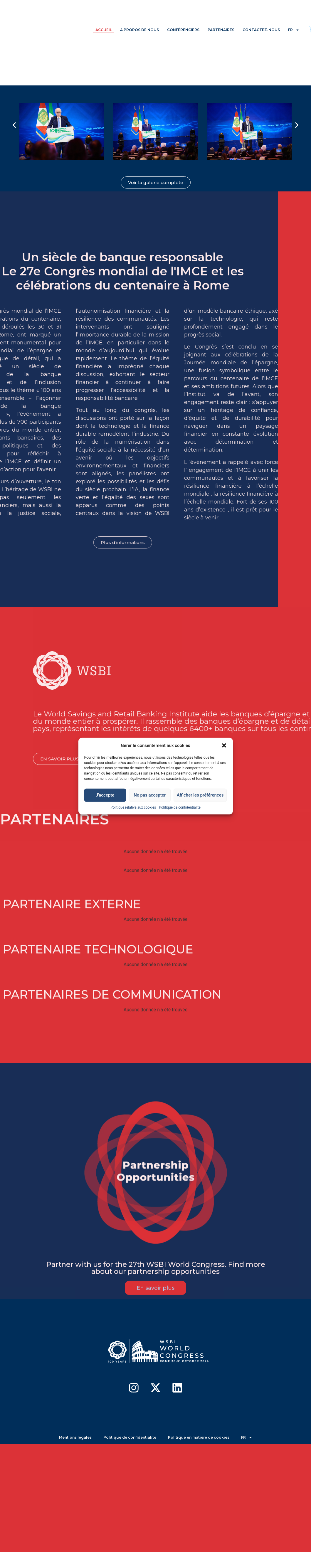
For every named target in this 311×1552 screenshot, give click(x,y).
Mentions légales (75, 1437)
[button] (224, 745)
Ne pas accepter (150, 795)
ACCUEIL (103, 30)
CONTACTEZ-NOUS (261, 30)
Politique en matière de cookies (198, 1437)
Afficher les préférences (200, 795)
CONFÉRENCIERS (183, 30)
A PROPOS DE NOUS (139, 30)
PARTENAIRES (221, 30)
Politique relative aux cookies (133, 807)
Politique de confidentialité (180, 807)
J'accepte (105, 795)
